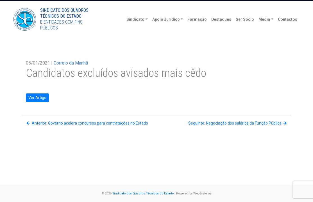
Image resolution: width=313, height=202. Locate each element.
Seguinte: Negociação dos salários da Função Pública (237, 123)
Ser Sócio (245, 28)
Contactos (287, 28)
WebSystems (202, 193)
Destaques (221, 28)
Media (264, 28)
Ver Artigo (37, 97)
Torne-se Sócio (245, 5)
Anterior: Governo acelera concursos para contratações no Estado (87, 123)
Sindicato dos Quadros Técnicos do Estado (143, 193)
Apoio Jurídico (166, 28)
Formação (197, 28)
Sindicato (135, 28)
